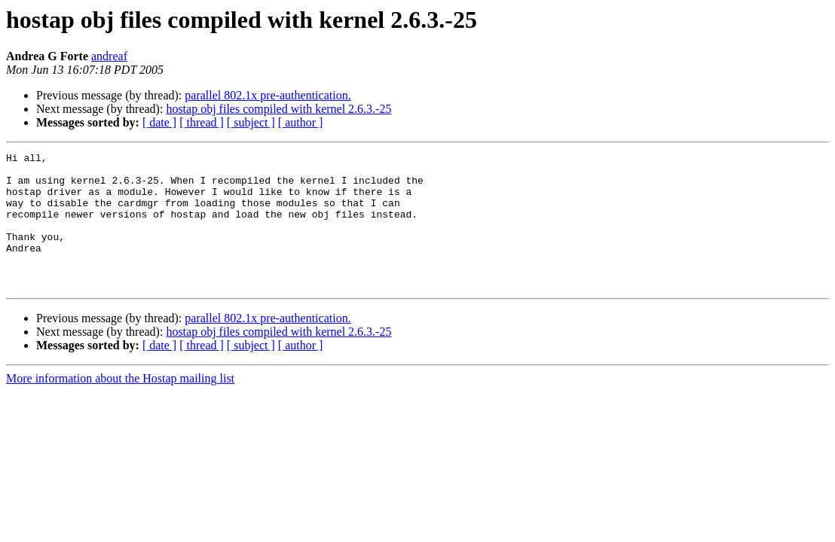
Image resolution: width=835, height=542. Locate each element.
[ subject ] (251, 122)
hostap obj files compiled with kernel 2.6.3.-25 (278, 108)
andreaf (109, 56)
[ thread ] (201, 122)
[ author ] (300, 122)
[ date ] (159, 122)
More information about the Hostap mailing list (120, 405)
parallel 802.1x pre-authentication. (267, 95)
